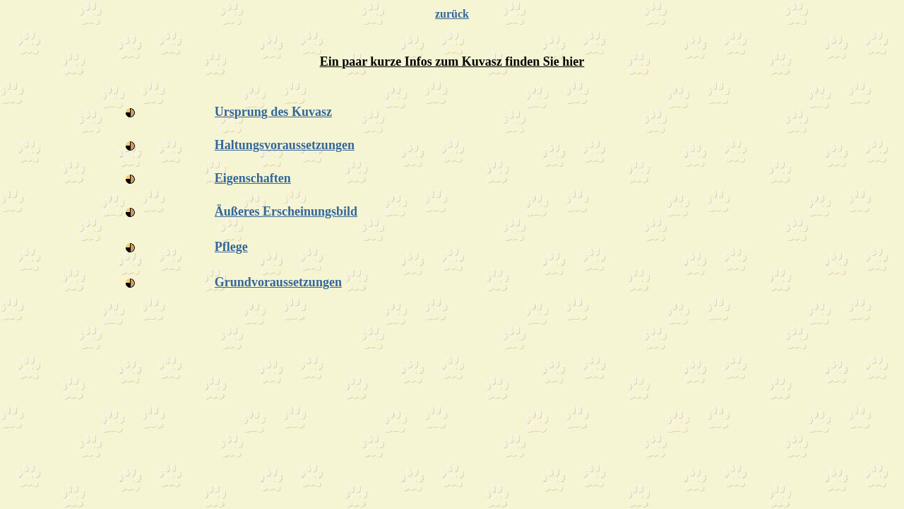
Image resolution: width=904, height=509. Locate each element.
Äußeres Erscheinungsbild (286, 211)
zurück (452, 14)
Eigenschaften (253, 178)
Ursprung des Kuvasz (273, 112)
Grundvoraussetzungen (278, 282)
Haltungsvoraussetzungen (285, 145)
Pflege (231, 247)
